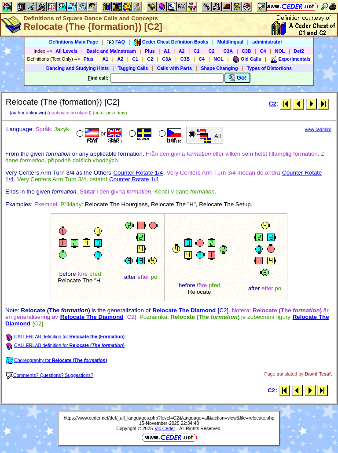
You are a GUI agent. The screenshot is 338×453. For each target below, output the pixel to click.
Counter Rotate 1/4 (138, 172)
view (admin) (318, 129)
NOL (280, 51)
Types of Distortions (269, 68)
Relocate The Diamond (184, 310)
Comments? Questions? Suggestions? (49, 375)
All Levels (66, 51)
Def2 (299, 51)
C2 (212, 51)
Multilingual (230, 41)
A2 (182, 51)
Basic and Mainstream (111, 51)
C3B (246, 51)
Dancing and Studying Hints (77, 68)
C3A (228, 51)
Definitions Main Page (73, 41)
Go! (237, 77)
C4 (263, 51)
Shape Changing (219, 68)
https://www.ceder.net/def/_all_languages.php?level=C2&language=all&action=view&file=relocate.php (169, 417)
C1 (197, 51)
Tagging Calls (133, 68)
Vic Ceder (164, 428)
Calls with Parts (174, 68)
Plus (150, 51)
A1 (167, 51)
